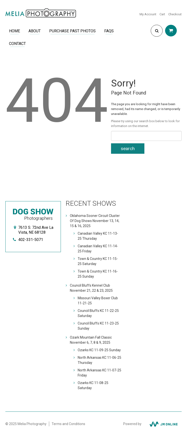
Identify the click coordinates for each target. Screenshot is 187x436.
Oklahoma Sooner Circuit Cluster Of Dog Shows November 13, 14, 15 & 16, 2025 (95, 221)
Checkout (175, 14)
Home (14, 31)
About (34, 31)
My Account (148, 14)
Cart (162, 14)
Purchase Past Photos (72, 31)
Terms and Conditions (68, 424)
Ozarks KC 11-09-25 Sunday (99, 350)
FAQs (109, 31)
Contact (17, 43)
